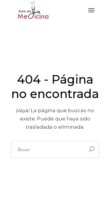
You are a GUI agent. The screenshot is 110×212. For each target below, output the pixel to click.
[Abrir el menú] (91, 10)
